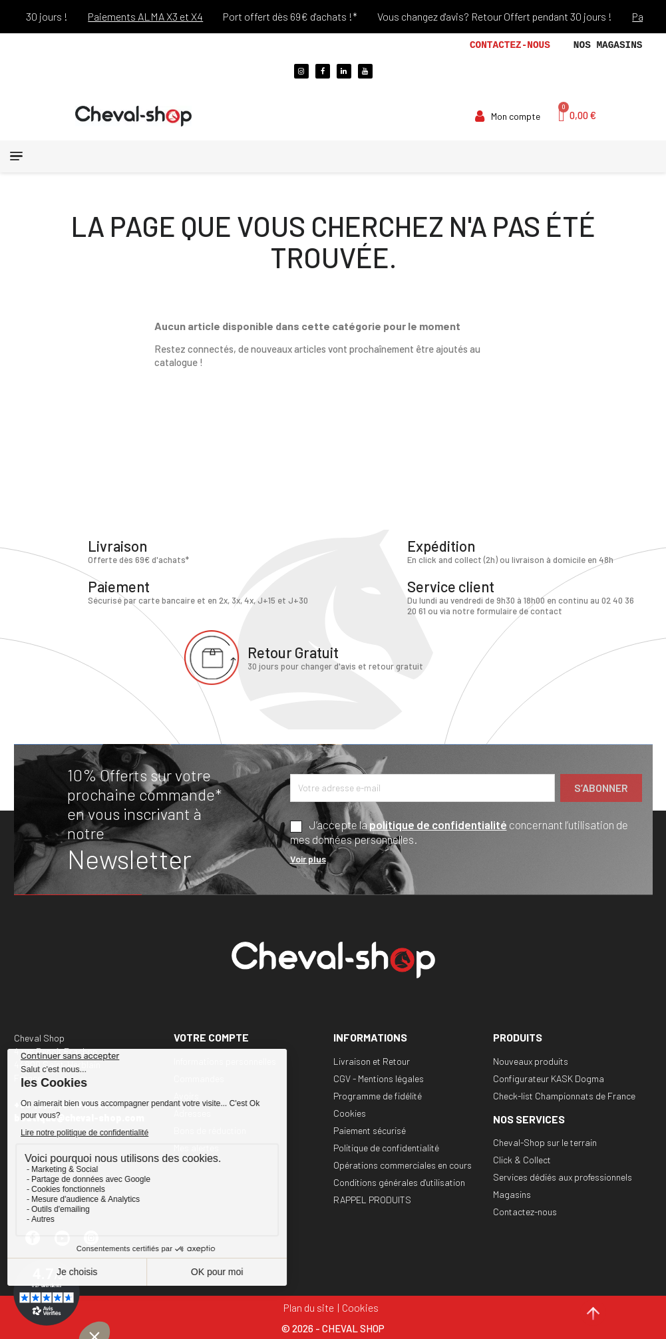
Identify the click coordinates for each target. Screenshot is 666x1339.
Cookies (349, 1112)
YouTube (68, 1244)
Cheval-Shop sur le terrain (545, 1142)
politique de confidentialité (438, 824)
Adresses (192, 1112)
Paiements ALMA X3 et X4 (160, 16)
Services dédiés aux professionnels (562, 1177)
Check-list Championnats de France (564, 1095)
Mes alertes (196, 1147)
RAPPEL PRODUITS (372, 1199)
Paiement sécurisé (369, 1129)
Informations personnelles (225, 1060)
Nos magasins (608, 45)
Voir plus (308, 858)
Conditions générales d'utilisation (399, 1181)
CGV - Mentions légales (378, 1077)
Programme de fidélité (377, 1095)
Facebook (38, 1244)
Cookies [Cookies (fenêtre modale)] (360, 1306)
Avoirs (186, 1095)
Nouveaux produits (530, 1060)
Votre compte (211, 1037)
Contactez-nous (510, 45)
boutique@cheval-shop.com (79, 1117)
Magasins (512, 1194)
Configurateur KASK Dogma (548, 1077)
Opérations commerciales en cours (402, 1164)
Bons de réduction (210, 1129)
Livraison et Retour (371, 1060)
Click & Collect (522, 1159)
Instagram (97, 1244)
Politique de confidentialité (386, 1147)
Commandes (199, 1077)
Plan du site (308, 1306)
